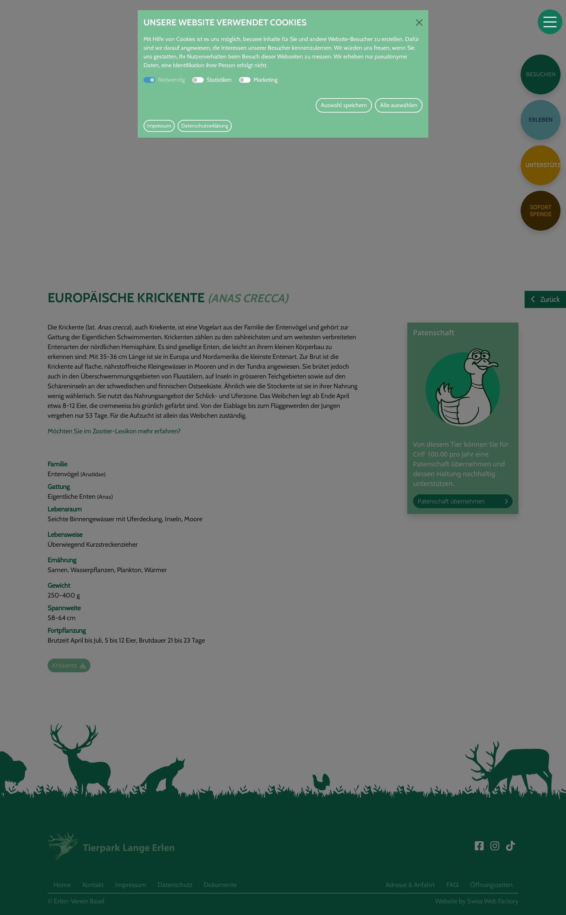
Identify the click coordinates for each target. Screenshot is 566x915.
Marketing (266, 79)
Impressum (159, 125)
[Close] (419, 22)
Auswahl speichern (344, 105)
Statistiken (219, 79)
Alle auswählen (398, 105)
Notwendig (171, 79)
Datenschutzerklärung (204, 125)
